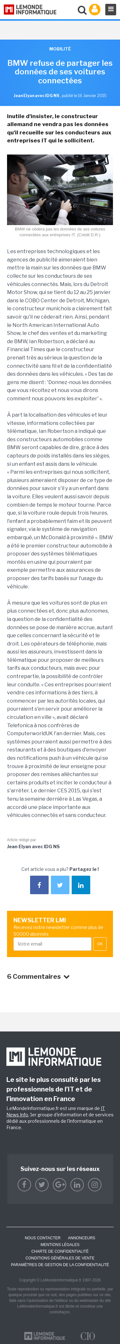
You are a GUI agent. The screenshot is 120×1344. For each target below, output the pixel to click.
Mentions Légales (60, 1244)
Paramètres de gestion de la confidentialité (60, 1265)
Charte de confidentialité (60, 1251)
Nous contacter (42, 1238)
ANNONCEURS (81, 1238)
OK (100, 944)
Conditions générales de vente (60, 1258)
